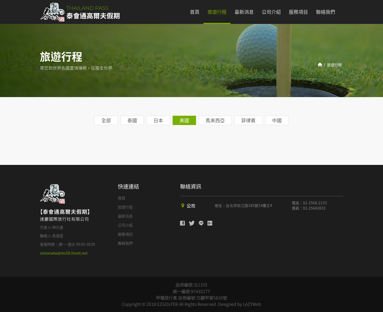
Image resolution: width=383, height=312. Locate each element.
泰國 (132, 120)
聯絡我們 (325, 11)
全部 (106, 120)
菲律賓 (248, 120)
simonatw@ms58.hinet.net (64, 253)
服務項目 (298, 11)
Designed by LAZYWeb (239, 304)
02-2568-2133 (315, 202)
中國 (277, 120)
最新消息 (244, 11)
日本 (158, 120)
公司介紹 (271, 11)
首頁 (194, 11)
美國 (184, 120)
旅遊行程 (217, 11)
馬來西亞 (215, 120)
